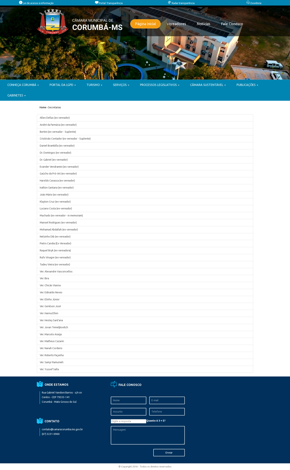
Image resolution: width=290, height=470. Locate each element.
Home (43, 107)
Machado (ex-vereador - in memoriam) (61, 215)
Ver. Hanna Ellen (49, 313)
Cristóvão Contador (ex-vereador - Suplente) (65, 138)
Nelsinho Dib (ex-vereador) (55, 236)
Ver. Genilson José (50, 306)
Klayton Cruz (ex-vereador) (55, 201)
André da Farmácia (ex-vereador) (58, 124)
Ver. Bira (44, 278)
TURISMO (94, 84)
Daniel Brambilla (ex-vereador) (57, 145)
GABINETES (16, 95)
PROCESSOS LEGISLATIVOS (159, 84)
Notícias (203, 24)
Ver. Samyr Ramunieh (51, 362)
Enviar (169, 452)
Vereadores (176, 24)
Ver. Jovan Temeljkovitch (54, 327)
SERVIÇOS (121, 84)
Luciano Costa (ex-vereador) (56, 208)
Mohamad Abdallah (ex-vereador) (59, 229)
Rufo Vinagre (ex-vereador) (55, 257)
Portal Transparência (109, 3)
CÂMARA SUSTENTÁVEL (208, 84)
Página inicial (145, 24)
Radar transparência (181, 3)
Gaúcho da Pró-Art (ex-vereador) (58, 173)
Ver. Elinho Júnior (50, 299)
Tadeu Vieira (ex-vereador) (55, 264)
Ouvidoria (253, 3)
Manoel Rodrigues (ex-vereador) (58, 222)
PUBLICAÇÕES (247, 84)
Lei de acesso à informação (36, 3)
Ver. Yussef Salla (49, 369)
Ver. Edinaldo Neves (51, 292)
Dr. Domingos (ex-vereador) (55, 152)
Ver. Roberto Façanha (52, 355)
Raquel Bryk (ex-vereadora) (55, 250)
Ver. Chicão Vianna (50, 285)
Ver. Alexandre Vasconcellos (56, 271)
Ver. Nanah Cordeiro (51, 348)
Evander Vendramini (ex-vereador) (59, 166)
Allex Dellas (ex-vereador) (55, 117)
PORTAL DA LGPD (63, 84)
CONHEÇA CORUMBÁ (23, 84)
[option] (145, 43)
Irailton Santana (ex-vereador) (57, 187)
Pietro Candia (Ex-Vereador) (55, 243)
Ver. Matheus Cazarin (52, 341)
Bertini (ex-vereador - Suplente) (58, 131)
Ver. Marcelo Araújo (51, 334)
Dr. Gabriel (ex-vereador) (54, 159)
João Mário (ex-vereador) (54, 194)
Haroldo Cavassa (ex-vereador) (57, 180)
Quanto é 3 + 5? (156, 420)
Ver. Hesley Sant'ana (51, 320)
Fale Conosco (232, 24)
